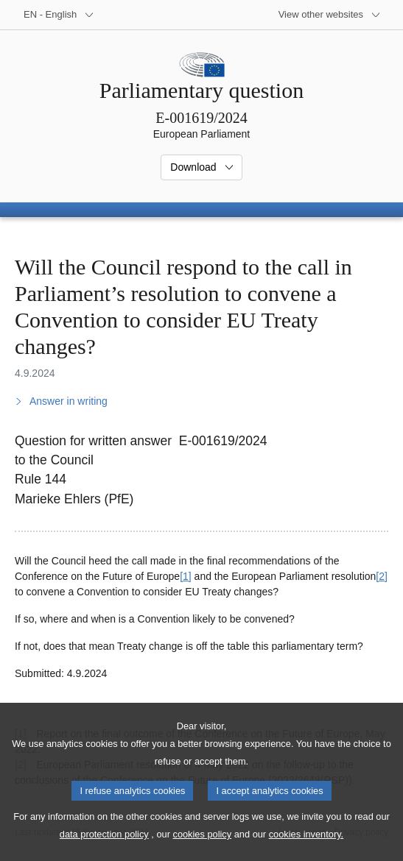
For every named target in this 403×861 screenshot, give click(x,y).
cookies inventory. (306, 850)
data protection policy (104, 850)
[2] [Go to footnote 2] (382, 576)
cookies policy (201, 850)
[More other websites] (329, 14)
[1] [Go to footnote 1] (186, 576)
